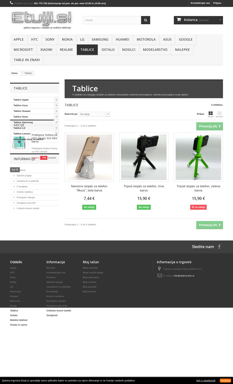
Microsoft (23, 49)
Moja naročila (90, 304)
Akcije (19, 153)
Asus (167, 39)
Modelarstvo (155, 49)
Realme (66, 49)
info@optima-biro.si (184, 312)
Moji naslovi (89, 318)
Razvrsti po (71, 114)
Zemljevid (51, 351)
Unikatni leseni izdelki (27, 259)
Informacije (24, 211)
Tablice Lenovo (22, 133)
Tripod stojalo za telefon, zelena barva (198, 188)
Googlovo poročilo (26, 253)
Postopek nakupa (25, 248)
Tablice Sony (20, 116)
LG (82, 39)
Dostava (20, 221)
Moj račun (91, 298)
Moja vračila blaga (93, 308)
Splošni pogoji (23, 226)
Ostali (13, 342)
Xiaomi (46, 49)
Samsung (100, 39)
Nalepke (182, 49)
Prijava (217, 3)
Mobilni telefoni (18, 356)
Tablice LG (19, 128)
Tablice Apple (21, 99)
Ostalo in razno (18, 361)
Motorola (146, 39)
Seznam (219, 114)
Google (186, 39)
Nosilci (128, 49)
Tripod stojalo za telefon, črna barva (144, 188)
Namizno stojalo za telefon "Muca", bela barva (89, 188)
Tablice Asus (20, 105)
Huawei (122, 39)
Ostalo (108, 49)
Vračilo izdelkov (24, 243)
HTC (34, 39)
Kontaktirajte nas (200, 3)
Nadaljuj (225, 380)
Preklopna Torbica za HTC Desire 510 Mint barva (44, 166)
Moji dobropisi (91, 313)
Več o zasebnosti (206, 380)
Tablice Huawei (21, 111)
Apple (19, 39)
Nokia (67, 39)
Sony (50, 39)
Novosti (50, 304)
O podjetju (21, 237)
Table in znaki (27, 60)
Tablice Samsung (23, 122)
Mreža (211, 114)
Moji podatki (90, 323)
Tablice (87, 49)
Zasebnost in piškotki (27, 232)
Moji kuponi (89, 327)
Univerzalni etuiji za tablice (28, 139)
